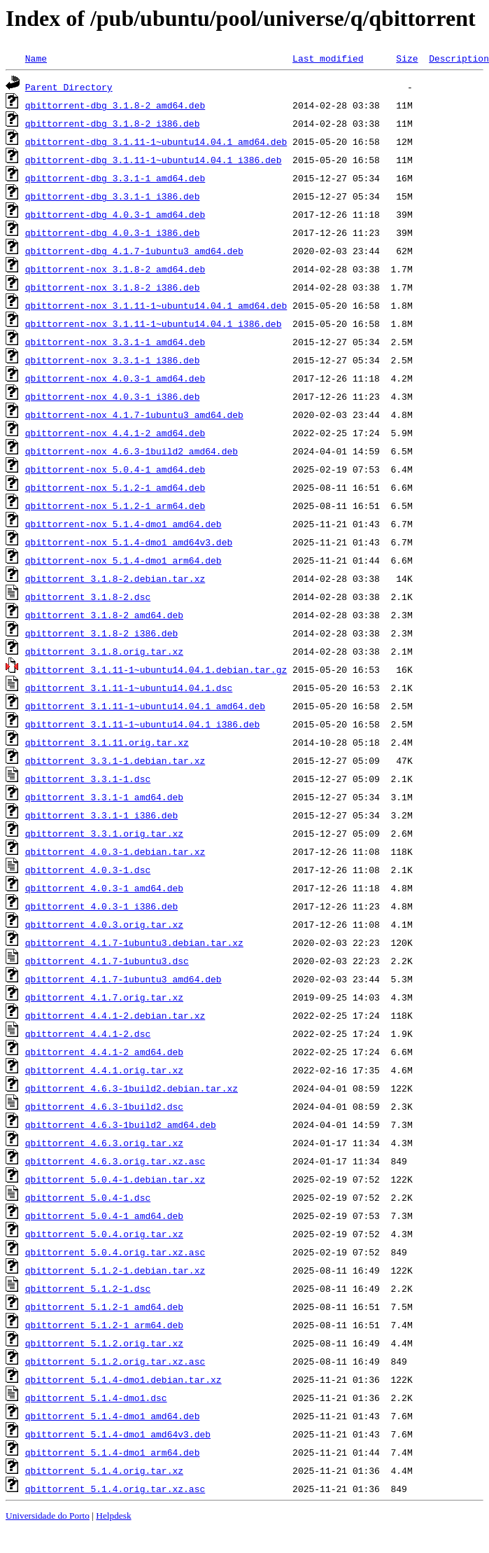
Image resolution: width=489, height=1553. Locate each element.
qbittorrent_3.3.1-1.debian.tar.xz (115, 760)
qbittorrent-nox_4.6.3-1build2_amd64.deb (131, 451)
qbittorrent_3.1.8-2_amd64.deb (104, 614)
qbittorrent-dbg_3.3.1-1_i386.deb (112, 196)
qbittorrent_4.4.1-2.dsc (87, 1033)
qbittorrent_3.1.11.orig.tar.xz (107, 742)
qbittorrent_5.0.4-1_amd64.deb (104, 1215)
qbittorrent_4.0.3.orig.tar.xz (104, 924)
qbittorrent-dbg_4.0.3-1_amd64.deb (115, 214)
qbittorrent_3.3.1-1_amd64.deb (104, 797)
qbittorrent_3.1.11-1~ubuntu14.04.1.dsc (128, 687)
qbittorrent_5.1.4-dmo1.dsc (96, 1397)
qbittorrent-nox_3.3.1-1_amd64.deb (115, 341)
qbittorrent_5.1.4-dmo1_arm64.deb (112, 1452)
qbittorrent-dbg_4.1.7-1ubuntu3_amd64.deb (134, 250)
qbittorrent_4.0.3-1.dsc (87, 869)
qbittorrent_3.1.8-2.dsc (87, 596)
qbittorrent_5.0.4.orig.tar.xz (104, 1233)
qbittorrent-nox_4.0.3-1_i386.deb (112, 396)
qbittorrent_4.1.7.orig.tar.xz (104, 997)
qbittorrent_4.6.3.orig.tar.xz (104, 1142)
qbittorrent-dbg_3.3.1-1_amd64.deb (115, 178)
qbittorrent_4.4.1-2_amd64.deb (104, 1051)
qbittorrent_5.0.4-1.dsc (87, 1197)
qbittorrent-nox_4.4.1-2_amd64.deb (115, 432)
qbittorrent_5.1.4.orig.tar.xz (104, 1470)
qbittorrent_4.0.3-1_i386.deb (101, 906)
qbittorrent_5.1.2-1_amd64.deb (104, 1306)
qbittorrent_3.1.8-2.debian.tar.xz (115, 578)
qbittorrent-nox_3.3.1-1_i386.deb (112, 360)
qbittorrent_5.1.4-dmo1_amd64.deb (112, 1415)
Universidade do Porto (48, 1515)
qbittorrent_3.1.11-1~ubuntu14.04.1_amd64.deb (145, 705)
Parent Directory (69, 87)
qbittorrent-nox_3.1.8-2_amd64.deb (115, 269)
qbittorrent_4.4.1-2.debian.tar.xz (115, 1015)
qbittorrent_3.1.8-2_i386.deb (101, 633)
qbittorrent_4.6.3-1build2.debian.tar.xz (131, 1088)
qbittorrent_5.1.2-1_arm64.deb (104, 1324)
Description (459, 58)
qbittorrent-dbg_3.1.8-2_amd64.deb (115, 105)
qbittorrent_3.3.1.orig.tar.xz (104, 833)
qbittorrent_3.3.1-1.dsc (87, 778)
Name (36, 58)
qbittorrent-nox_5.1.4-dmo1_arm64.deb (123, 560)
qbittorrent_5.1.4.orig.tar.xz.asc (115, 1488)
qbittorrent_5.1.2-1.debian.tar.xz (115, 1270)
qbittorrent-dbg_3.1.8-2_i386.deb (112, 123)
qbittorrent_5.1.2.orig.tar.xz (104, 1343)
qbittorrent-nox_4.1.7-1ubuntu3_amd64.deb (134, 414)
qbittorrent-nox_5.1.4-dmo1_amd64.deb (123, 523)
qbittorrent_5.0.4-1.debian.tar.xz (115, 1179)
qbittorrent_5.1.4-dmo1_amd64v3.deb (118, 1434)
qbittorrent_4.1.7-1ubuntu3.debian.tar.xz (134, 942)
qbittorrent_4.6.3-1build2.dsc (104, 1106)
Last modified (327, 58)
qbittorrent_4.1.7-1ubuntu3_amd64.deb (123, 979)
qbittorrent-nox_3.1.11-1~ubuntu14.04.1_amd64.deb (156, 305)
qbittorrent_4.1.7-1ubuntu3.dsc (107, 960)
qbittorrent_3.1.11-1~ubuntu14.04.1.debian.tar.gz (156, 669)
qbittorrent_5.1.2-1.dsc (87, 1288)
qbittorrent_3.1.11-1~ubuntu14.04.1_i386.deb (142, 724)
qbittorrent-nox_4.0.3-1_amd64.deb (115, 378)
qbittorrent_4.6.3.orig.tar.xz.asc (115, 1161)
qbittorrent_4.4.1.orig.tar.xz (104, 1070)
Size (407, 58)
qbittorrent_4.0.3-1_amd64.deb (104, 888)
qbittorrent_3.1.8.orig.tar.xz (104, 651)
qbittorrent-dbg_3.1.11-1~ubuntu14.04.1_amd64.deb (156, 141)
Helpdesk (113, 1515)
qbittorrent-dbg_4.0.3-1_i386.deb (112, 232)
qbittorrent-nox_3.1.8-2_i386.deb (112, 287)
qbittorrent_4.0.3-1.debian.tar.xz (115, 851)
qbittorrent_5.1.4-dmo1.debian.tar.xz (123, 1379)
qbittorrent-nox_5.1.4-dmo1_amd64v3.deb (128, 542)
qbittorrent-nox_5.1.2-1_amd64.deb (115, 487)
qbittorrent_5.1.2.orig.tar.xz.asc (115, 1361)
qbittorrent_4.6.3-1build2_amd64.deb (120, 1124)
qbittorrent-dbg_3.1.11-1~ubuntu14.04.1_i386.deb (153, 159)
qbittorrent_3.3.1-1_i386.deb (101, 815)
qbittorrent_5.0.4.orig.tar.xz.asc (115, 1252)
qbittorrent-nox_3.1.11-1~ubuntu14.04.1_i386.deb (153, 323)
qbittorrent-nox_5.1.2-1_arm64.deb (115, 505)
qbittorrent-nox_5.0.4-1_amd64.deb (115, 469)
